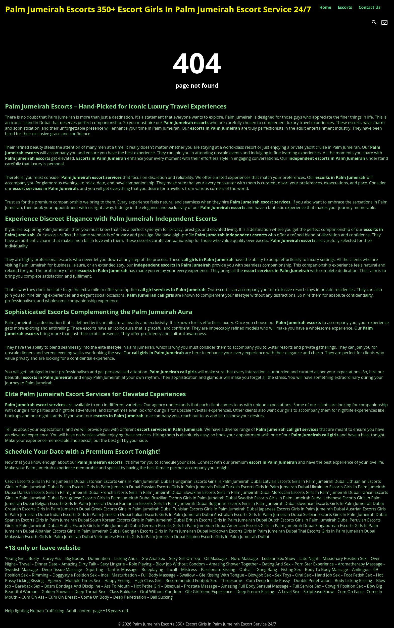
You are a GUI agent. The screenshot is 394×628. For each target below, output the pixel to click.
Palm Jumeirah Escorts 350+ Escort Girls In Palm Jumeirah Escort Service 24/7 (158, 9)
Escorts (345, 7)
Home (325, 7)
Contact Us (369, 7)
